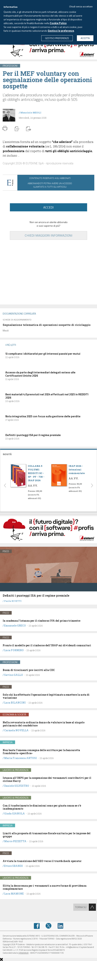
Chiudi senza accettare (81, 6)
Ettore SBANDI (13, 866)
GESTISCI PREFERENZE (57, 38)
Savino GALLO (13, 675)
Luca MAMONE (14, 893)
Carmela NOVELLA (16, 730)
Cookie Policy (58, 23)
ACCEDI (48, 207)
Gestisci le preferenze (61, 30)
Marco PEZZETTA (15, 841)
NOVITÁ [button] (7, 454)
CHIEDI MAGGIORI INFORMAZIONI (48, 235)
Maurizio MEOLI (30, 112)
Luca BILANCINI (15, 702)
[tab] (48, 454)
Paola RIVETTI (13, 600)
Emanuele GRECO (15, 625)
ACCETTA (85, 38)
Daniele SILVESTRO (16, 785)
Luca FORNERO (14, 650)
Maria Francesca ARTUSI (20, 758)
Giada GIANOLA (14, 813)
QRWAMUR (24, 952)
